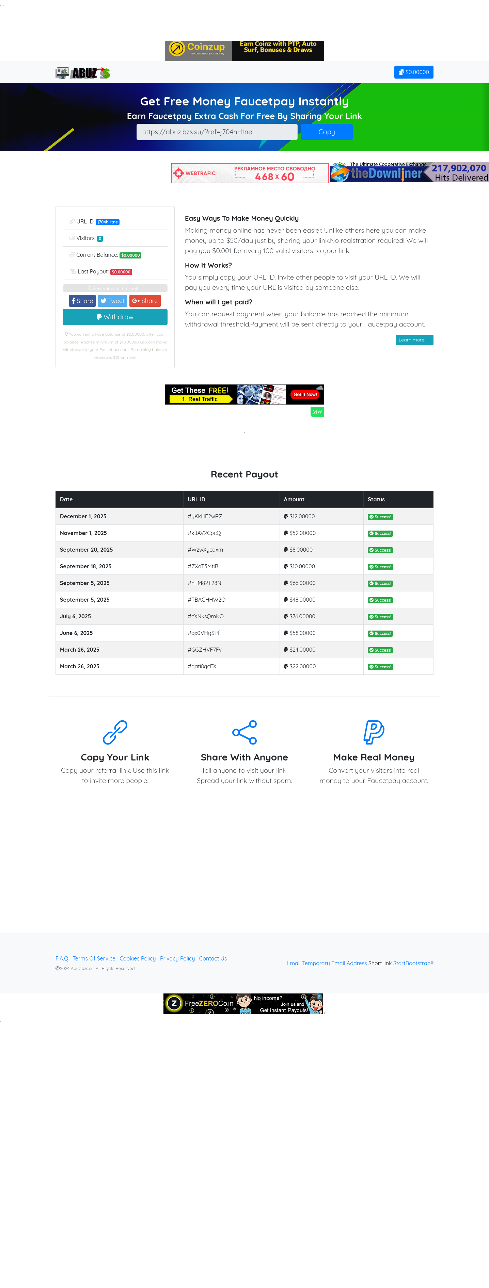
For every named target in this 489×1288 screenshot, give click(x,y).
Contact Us (213, 958)
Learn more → (414, 340)
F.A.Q (62, 958)
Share (82, 301)
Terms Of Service (94, 958)
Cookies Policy (138, 958)
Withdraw (115, 317)
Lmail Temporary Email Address (327, 963)
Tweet (112, 301)
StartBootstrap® (413, 963)
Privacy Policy (177, 958)
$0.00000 (414, 72)
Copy (327, 132)
